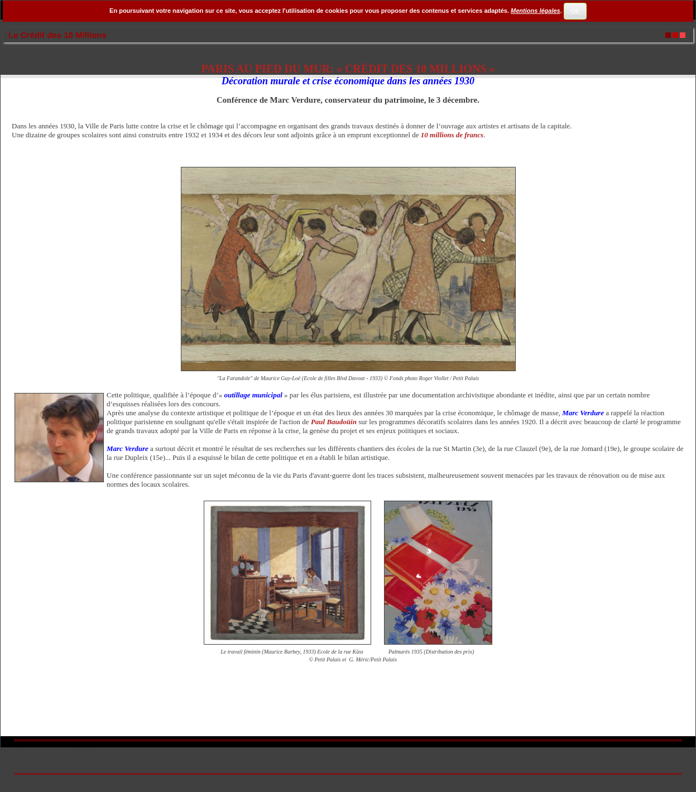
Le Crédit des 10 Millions (57, 35)
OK (574, 11)
